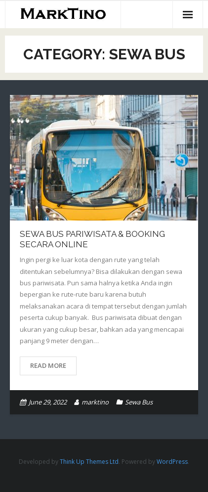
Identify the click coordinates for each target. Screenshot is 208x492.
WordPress (172, 461)
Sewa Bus (139, 402)
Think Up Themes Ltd (89, 461)
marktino (95, 402)
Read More (48, 365)
